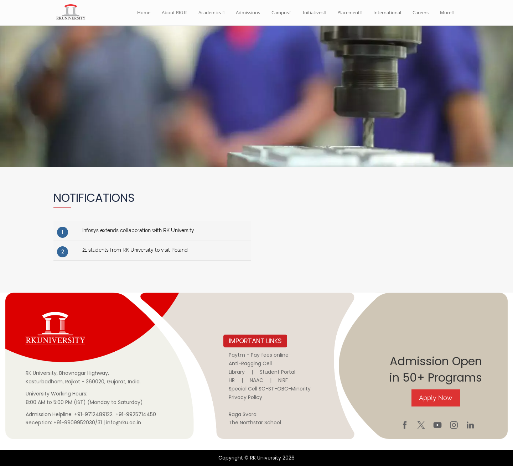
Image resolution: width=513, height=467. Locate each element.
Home (143, 12)
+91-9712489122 (93, 415)
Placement (349, 12)
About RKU (174, 12)
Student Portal (277, 372)
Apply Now (435, 398)
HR (232, 381)
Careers (421, 12)
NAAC (256, 381)
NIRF (283, 381)
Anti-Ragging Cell (250, 364)
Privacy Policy (245, 398)
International (387, 12)
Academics (211, 12)
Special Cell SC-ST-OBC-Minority (270, 389)
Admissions (248, 12)
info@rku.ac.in (123, 423)
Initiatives (314, 12)
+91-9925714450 (135, 415)
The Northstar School (255, 423)
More (447, 12)
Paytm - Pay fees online (259, 356)
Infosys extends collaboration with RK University (138, 231)
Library (237, 372)
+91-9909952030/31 (78, 423)
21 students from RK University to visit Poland (135, 251)
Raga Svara (242, 415)
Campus (281, 12)
